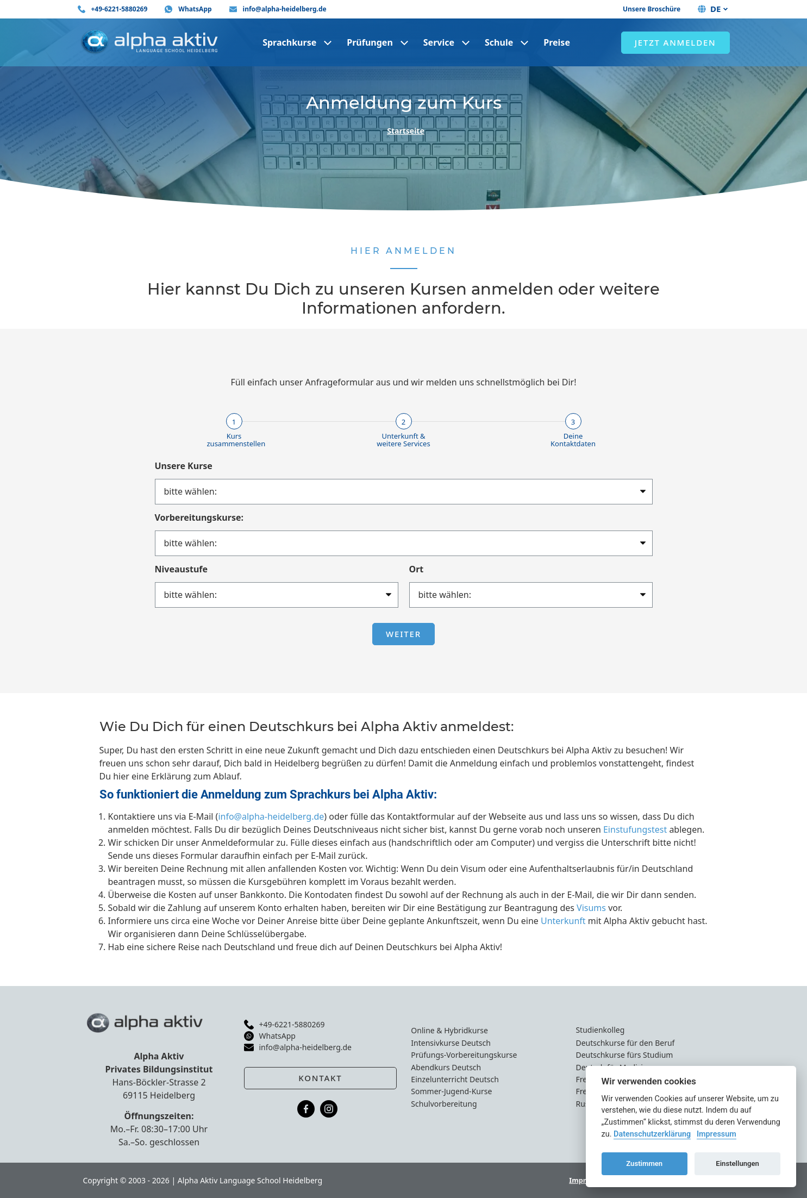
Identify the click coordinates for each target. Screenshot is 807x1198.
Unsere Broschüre (651, 9)
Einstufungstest (635, 829)
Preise (556, 42)
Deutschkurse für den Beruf (624, 1043)
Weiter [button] (403, 633)
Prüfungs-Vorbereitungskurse (464, 1055)
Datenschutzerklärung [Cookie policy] (652, 1134)
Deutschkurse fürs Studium (624, 1055)
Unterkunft (563, 921)
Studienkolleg (599, 1030)
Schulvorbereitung (444, 1104)
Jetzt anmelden (675, 42)
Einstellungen (737, 1163)
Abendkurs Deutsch (446, 1067)
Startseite (405, 131)
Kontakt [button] (320, 1077)
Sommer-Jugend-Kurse (451, 1091)
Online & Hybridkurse (449, 1030)
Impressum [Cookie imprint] (716, 1134)
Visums (591, 908)
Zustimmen (644, 1163)
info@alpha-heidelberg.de (271, 816)
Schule (499, 42)
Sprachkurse (289, 42)
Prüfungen (370, 42)
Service (438, 42)
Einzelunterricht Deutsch (455, 1079)
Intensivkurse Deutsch (450, 1043)
